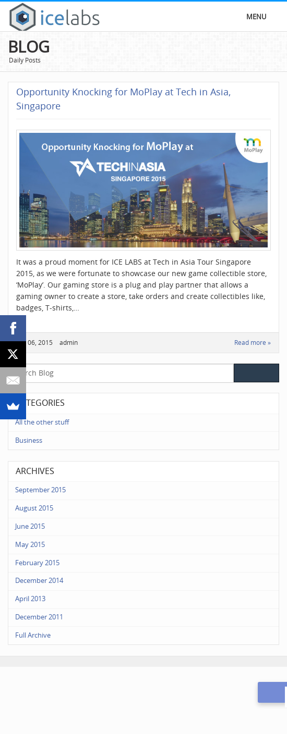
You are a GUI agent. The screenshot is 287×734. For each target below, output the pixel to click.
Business (28, 440)
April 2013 (30, 599)
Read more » (252, 342)
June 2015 (30, 526)
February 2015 (37, 563)
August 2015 (34, 508)
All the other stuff (42, 422)
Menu (256, 17)
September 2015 (40, 490)
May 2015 (30, 545)
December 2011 (39, 617)
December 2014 (39, 580)
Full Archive (33, 635)
